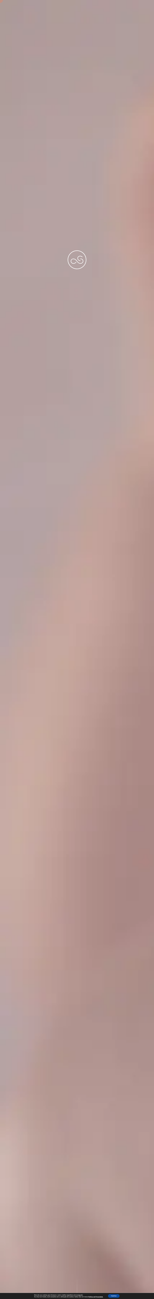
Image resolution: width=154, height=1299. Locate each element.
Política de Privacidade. (96, 1297)
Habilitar (115, 1296)
